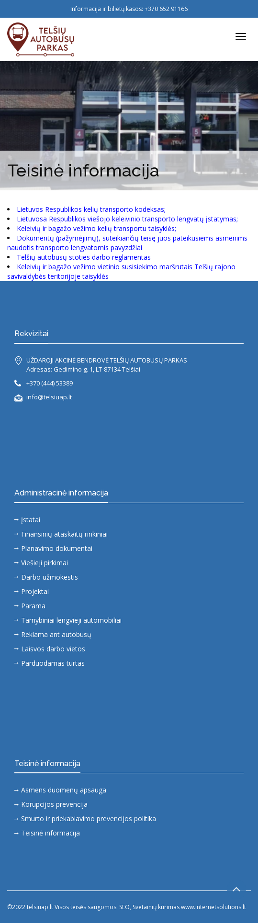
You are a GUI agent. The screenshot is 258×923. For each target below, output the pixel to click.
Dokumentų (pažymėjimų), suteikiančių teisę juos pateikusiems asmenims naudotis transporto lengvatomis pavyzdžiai (127, 242)
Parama (33, 605)
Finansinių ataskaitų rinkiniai (64, 533)
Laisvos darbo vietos (53, 648)
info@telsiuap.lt (49, 397)
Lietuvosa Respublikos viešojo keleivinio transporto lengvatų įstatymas (126, 218)
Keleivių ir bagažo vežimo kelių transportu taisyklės (96, 228)
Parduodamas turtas (53, 663)
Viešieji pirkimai (44, 562)
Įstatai (30, 519)
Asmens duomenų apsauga (63, 789)
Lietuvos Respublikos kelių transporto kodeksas (90, 209)
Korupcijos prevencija (54, 804)
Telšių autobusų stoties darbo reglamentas (84, 257)
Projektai (35, 591)
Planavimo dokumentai (56, 548)
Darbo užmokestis (49, 577)
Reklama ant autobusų (56, 634)
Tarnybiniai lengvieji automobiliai (71, 620)
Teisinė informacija (50, 832)
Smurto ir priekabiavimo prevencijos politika (88, 818)
